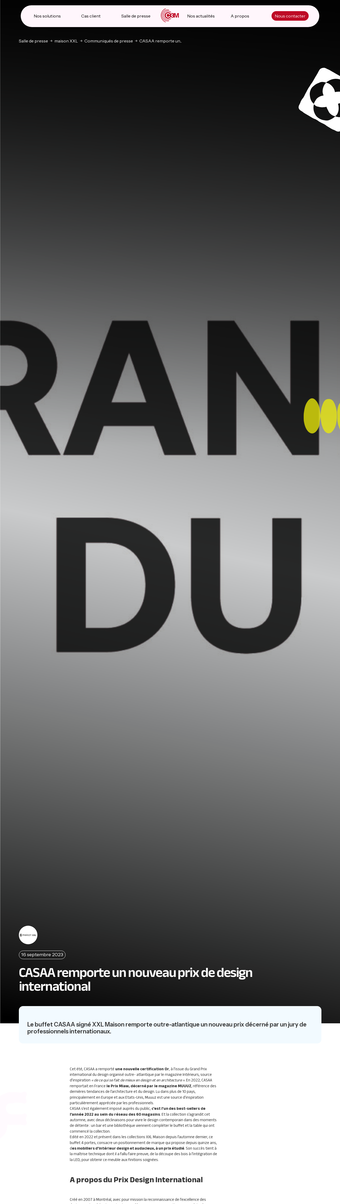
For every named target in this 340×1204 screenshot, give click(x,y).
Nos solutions (47, 16)
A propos (240, 16)
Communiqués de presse (108, 40)
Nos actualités (201, 16)
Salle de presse (135, 16)
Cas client (91, 16)
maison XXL (66, 40)
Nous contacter (290, 16)
